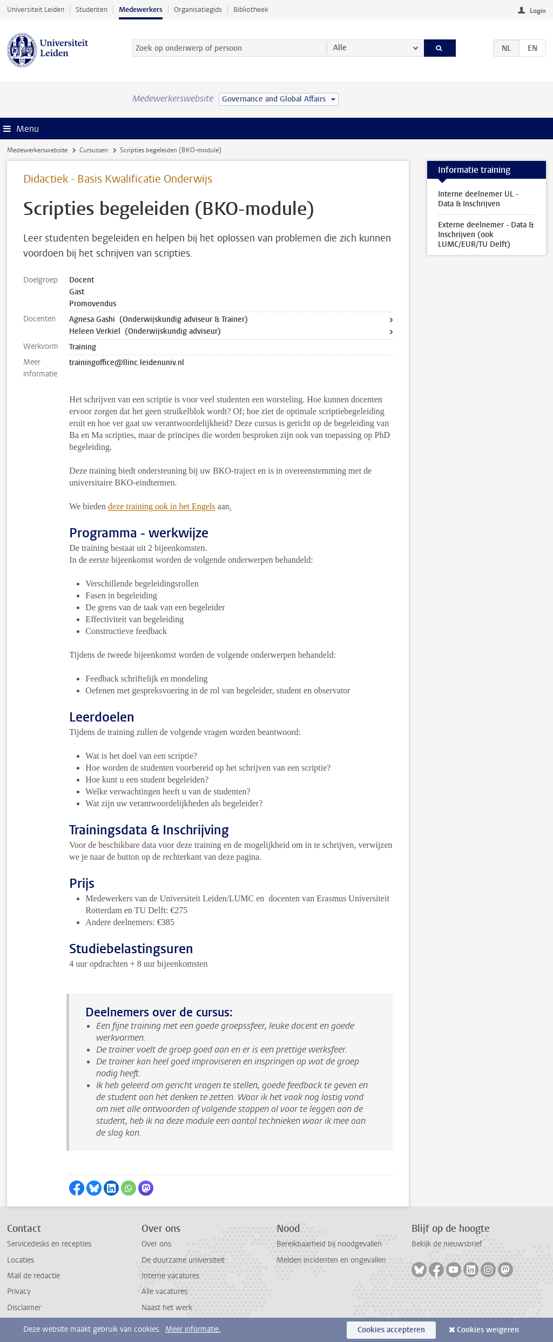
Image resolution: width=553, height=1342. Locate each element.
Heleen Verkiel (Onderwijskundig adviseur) (145, 331)
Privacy (19, 1291)
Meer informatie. (193, 1329)
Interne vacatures (170, 1276)
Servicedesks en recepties (49, 1244)
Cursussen (93, 150)
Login (538, 10)
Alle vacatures (164, 1291)
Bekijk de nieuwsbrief (447, 1244)
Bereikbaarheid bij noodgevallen (329, 1244)
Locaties (20, 1260)
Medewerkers (141, 9)
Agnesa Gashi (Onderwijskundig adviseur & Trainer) (158, 319)
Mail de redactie (33, 1276)
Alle (340, 48)
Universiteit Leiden (35, 9)
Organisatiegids (198, 9)
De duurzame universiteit (183, 1260)
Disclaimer (24, 1308)
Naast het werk (166, 1308)
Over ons (156, 1244)
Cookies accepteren (391, 1330)
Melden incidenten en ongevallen (331, 1260)
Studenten (91, 9)
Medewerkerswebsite (37, 150)
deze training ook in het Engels (161, 506)
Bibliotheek (250, 9)
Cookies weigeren (488, 1330)
